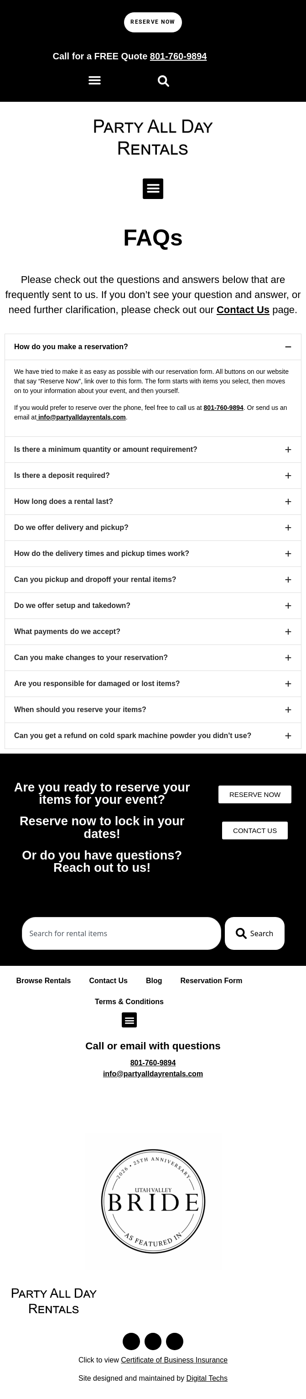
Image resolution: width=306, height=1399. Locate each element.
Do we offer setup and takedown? (72, 606)
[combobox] (121, 934)
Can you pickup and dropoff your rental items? (95, 580)
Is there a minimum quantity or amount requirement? (105, 450)
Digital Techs (207, 1381)
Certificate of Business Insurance (174, 1363)
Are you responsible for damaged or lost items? (97, 684)
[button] (95, 81)
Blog (154, 981)
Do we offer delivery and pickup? (71, 528)
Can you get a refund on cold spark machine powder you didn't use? (132, 736)
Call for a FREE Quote (129, 57)
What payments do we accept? (67, 632)
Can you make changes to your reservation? (91, 658)
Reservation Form (212, 981)
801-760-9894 (224, 408)
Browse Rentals (43, 981)
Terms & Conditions (129, 1002)
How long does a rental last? (63, 502)
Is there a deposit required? (62, 476)
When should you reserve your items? (80, 710)
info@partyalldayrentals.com (81, 417)
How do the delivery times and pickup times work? (101, 554)
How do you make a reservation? (71, 347)
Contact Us (243, 310)
